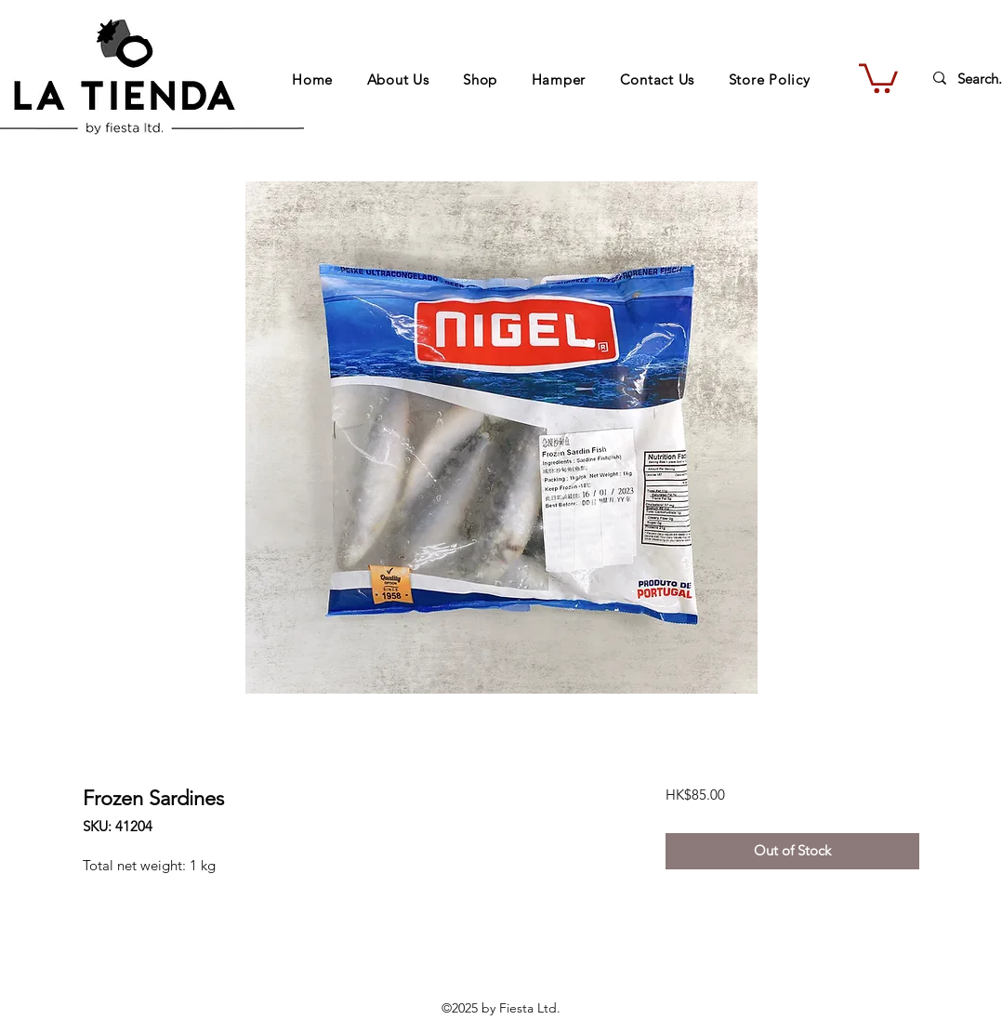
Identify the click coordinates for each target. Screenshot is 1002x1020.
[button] (878, 76)
